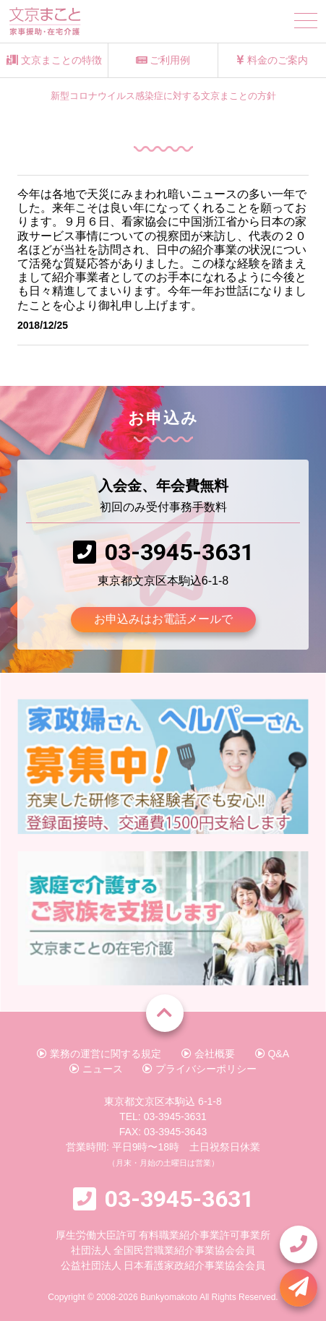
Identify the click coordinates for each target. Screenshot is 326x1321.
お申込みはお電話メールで (163, 619)
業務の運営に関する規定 (99, 1053)
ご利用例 (163, 60)
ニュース (96, 1069)
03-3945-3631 (179, 552)
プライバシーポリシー (199, 1069)
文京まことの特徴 (54, 60)
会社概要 (208, 1053)
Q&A (272, 1053)
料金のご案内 (272, 60)
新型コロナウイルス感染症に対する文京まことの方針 (163, 96)
